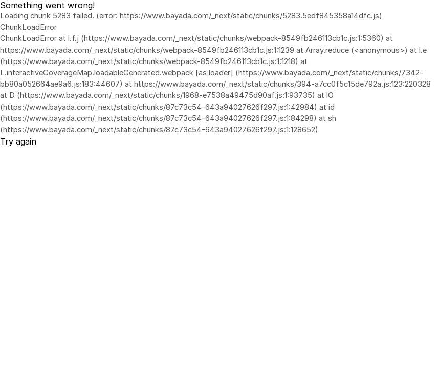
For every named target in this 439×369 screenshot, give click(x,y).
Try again (18, 141)
